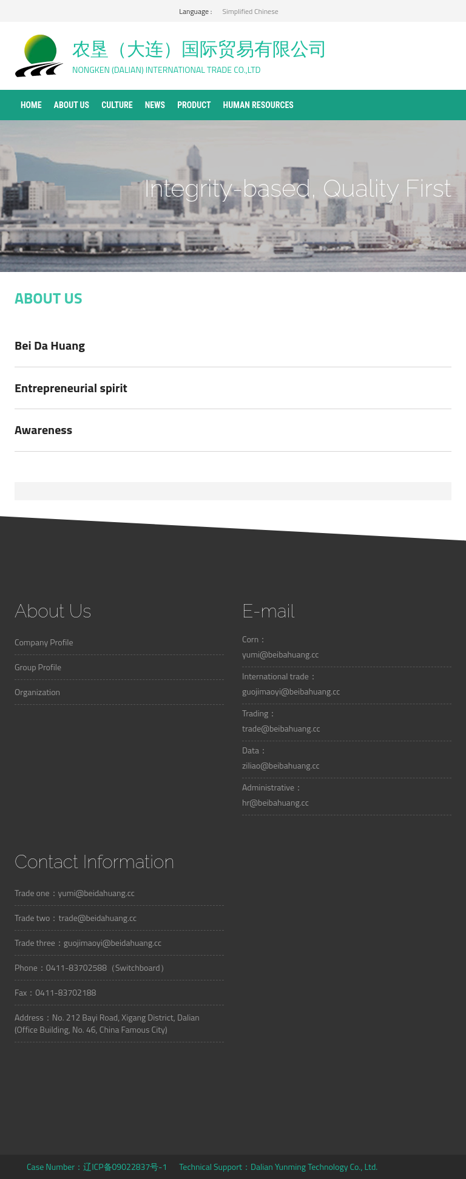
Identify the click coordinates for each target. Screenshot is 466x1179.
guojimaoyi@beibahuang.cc (291, 691)
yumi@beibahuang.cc (280, 654)
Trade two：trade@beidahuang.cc (76, 917)
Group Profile (38, 667)
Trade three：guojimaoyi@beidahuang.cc (88, 942)
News (155, 105)
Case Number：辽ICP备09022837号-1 (97, 1166)
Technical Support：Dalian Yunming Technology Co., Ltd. (278, 1166)
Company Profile (44, 642)
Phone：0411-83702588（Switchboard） (92, 967)
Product (194, 105)
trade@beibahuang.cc (281, 728)
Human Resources (258, 105)
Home (31, 105)
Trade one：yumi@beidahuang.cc (75, 892)
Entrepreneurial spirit (71, 387)
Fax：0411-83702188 (55, 992)
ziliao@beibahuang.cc (281, 765)
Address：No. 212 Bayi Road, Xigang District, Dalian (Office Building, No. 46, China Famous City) (107, 1023)
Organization (37, 691)
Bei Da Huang (50, 345)
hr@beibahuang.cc (275, 802)
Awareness (43, 429)
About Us (72, 105)
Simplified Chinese (251, 11)
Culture (116, 105)
